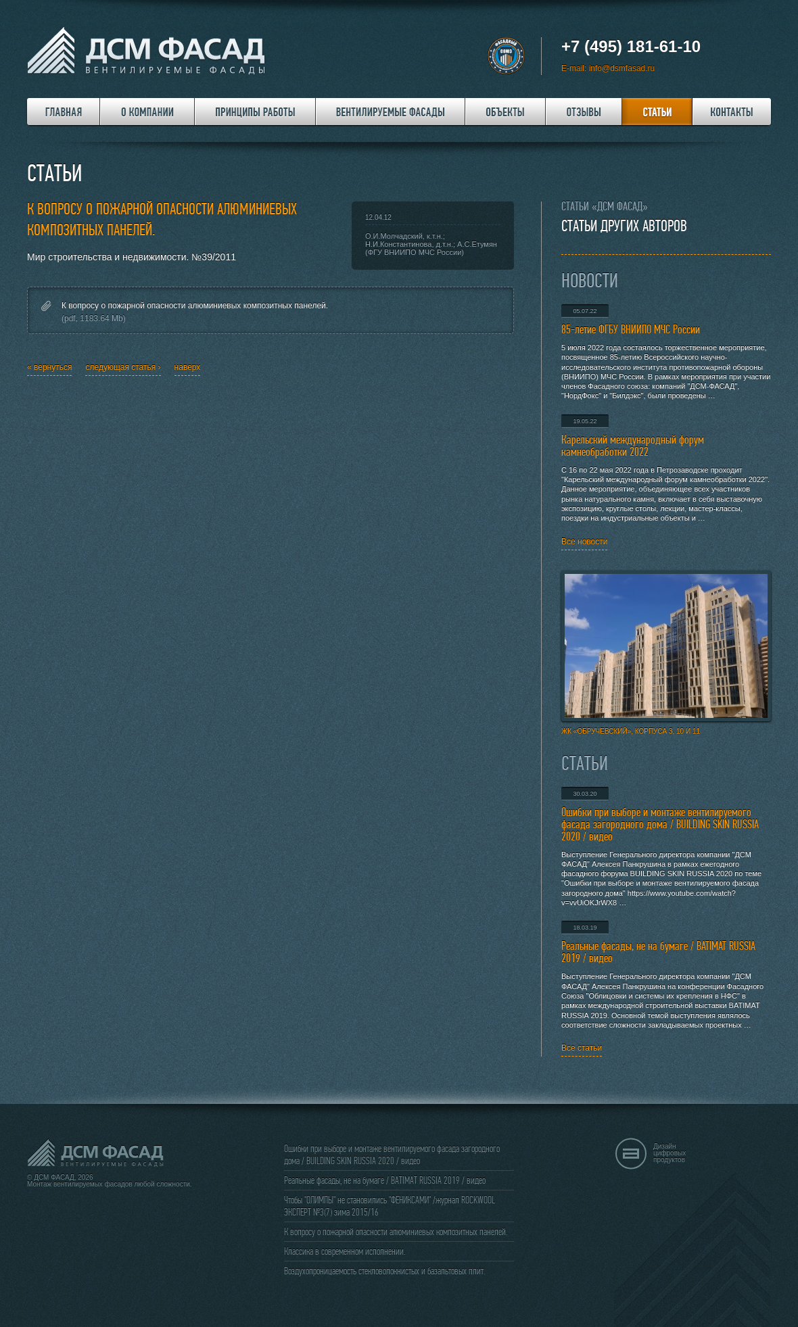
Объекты (505, 111)
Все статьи (581, 1048)
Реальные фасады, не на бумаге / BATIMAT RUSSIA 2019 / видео (658, 952)
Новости (589, 281)
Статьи (657, 111)
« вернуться (49, 367)
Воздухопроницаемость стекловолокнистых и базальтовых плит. (384, 1271)
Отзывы (584, 111)
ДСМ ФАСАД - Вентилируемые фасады (149, 50)
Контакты (732, 111)
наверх (187, 367)
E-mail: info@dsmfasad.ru (608, 68)
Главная (63, 111)
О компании (147, 111)
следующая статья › (122, 367)
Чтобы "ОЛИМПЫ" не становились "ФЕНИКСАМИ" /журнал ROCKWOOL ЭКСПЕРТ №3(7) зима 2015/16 (389, 1206)
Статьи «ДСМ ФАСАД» (604, 206)
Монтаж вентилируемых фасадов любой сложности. (109, 1184)
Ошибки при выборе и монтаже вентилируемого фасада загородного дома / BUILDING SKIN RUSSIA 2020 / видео (660, 824)
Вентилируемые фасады (390, 111)
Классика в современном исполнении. (344, 1251)
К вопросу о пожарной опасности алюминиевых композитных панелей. (195, 305)
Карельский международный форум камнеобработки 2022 (632, 446)
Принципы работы (255, 111)
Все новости (584, 541)
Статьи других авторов (624, 225)
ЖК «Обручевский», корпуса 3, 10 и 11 (666, 653)
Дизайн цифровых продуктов (669, 1152)
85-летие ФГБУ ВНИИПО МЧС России (630, 330)
